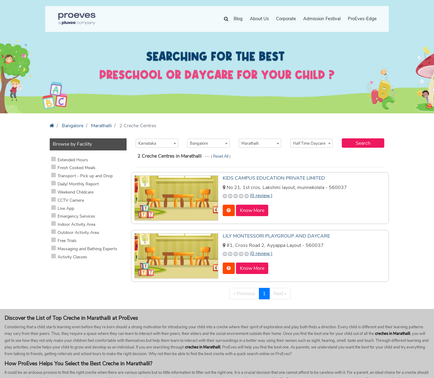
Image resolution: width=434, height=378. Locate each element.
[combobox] (157, 143)
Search (363, 143)
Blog (238, 19)
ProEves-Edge (362, 19)
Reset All (221, 156)
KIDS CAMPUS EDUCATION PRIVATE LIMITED (274, 178)
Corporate (286, 19)
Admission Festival (322, 19)
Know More (252, 210)
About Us (259, 19)
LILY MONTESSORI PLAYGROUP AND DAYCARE (276, 236)
